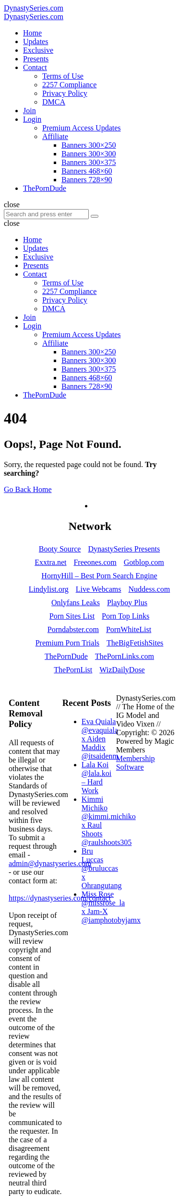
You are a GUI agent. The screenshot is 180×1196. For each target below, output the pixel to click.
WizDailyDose (121, 670)
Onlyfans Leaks (75, 602)
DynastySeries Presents (124, 549)
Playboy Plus (127, 602)
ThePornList (73, 670)
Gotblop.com (144, 562)
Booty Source (60, 549)
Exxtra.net (50, 562)
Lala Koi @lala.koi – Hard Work (96, 778)
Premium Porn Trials (67, 643)
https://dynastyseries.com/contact (60, 898)
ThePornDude (66, 656)
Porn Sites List (72, 616)
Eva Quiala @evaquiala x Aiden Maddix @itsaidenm (100, 738)
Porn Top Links (125, 616)
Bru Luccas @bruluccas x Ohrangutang (102, 868)
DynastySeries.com (33, 8)
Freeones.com (94, 562)
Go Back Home (28, 489)
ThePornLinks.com (124, 656)
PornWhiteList (128, 629)
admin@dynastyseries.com (50, 863)
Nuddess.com (149, 589)
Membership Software (135, 762)
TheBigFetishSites (135, 643)
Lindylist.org (49, 589)
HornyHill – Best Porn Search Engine (99, 576)
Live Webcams (98, 589)
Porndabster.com (73, 629)
